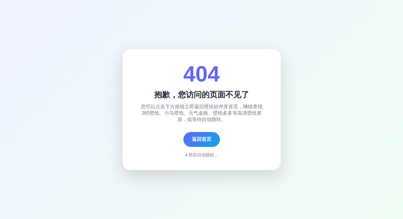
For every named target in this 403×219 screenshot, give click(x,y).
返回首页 (201, 139)
